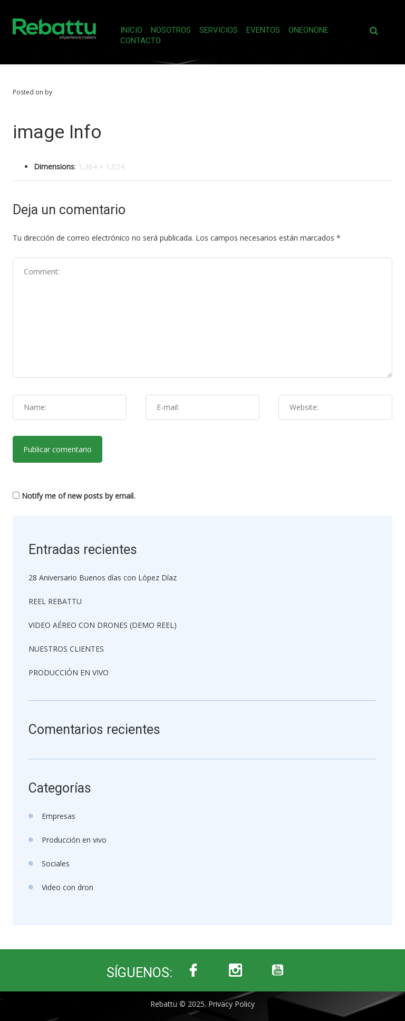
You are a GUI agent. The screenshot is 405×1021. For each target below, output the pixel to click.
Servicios (218, 30)
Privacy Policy (231, 1004)
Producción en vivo (74, 840)
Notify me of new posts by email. (78, 496)
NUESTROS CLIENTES (66, 649)
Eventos (263, 30)
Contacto (140, 40)
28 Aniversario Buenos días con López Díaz (102, 577)
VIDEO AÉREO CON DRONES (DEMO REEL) (102, 625)
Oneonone (308, 30)
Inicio (131, 30)
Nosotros (171, 30)
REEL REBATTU (55, 601)
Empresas (58, 816)
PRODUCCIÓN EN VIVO (68, 672)
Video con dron (67, 887)
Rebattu (163, 1004)
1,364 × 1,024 (101, 166)
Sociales (56, 863)
